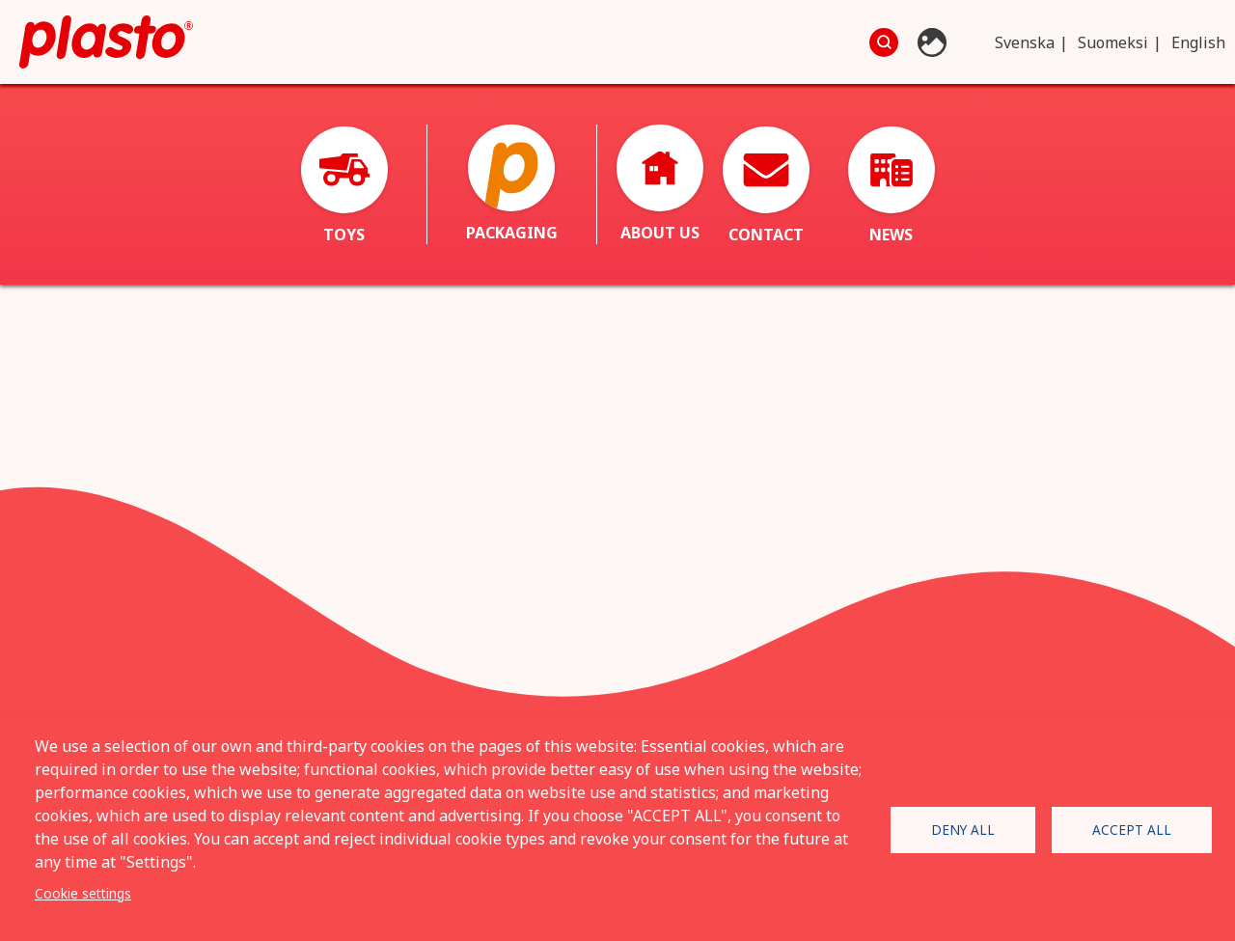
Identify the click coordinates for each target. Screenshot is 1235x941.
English (1198, 42)
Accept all (1131, 829)
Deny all (963, 829)
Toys (344, 185)
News (891, 185)
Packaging (512, 184)
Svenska (1025, 42)
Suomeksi (1113, 42)
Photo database (934, 42)
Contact (766, 185)
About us (660, 184)
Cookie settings (83, 893)
